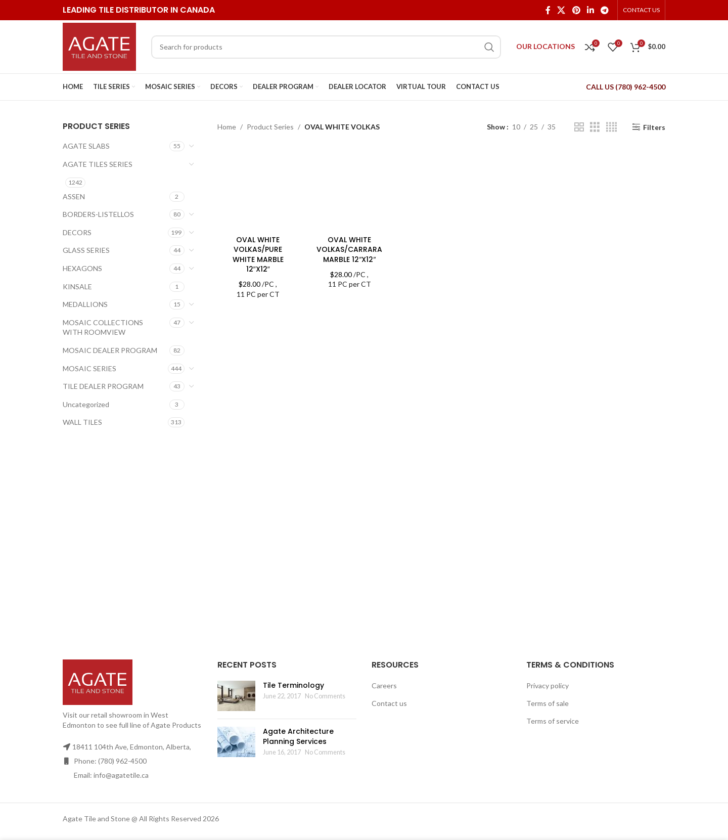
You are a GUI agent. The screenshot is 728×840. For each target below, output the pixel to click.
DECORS (77, 232)
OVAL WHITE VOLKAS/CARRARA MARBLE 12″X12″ (349, 249)
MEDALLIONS (85, 304)
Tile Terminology (293, 685)
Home (226, 126)
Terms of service (552, 721)
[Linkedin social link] (590, 10)
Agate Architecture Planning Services (298, 736)
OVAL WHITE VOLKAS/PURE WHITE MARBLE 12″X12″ (258, 255)
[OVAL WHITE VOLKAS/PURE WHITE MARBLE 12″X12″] (258, 189)
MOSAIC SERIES (89, 368)
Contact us (389, 703)
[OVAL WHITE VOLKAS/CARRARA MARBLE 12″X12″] (349, 189)
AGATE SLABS (86, 146)
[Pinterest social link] (576, 10)
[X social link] (561, 10)
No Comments (325, 696)
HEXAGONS (82, 268)
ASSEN (74, 196)
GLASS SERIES (86, 250)
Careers (384, 685)
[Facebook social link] (548, 10)
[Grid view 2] (579, 127)
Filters (654, 127)
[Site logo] (99, 45)
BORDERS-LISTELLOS (98, 214)
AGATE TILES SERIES (97, 164)
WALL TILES (82, 422)
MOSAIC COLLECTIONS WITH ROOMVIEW (103, 327)
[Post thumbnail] (236, 696)
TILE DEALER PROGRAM (103, 386)
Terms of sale (547, 703)
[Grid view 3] (595, 127)
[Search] (326, 47)
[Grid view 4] (611, 127)
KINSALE (77, 286)
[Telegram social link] (605, 10)
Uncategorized (86, 404)
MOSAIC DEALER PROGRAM (110, 350)
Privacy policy (547, 685)
